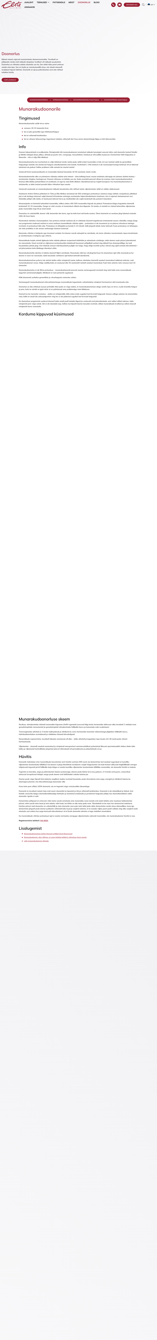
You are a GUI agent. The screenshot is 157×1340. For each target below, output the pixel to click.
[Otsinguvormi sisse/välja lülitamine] (143, 6)
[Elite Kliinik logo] (12, 6)
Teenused (42, 3)
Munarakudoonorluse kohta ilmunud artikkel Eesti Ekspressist (48, 539)
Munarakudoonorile (39, 100)
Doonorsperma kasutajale (115, 100)
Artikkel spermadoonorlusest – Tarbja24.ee (41, 727)
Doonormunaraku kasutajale (86, 100)
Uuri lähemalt (10, 80)
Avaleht (28, 3)
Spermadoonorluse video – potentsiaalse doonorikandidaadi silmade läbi (53, 719)
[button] (152, 6)
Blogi (97, 3)
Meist (71, 3)
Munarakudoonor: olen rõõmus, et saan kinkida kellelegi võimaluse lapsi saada (55, 543)
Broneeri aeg (131, 6)
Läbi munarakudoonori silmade (36, 546)
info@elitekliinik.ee (34, 953)
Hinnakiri (29, 9)
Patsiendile (59, 3)
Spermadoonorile (60, 100)
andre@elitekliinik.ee (27, 614)
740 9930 (44, 526)
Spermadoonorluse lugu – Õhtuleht (38, 723)
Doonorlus (84, 3)
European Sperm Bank (92, 1256)
